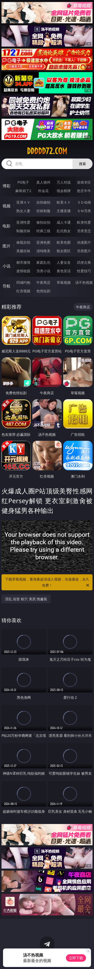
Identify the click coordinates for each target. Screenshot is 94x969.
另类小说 (43, 270)
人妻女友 (64, 262)
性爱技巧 (84, 270)
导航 (7, 286)
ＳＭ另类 (84, 210)
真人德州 (43, 182)
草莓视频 (64, 282)
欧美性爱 (84, 222)
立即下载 (76, 957)
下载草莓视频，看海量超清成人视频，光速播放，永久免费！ (47, 582)
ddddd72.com (47, 151)
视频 (7, 206)
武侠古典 (84, 262)
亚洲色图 (43, 242)
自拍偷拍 (43, 202)
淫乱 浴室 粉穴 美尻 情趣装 (26, 599)
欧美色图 (64, 242)
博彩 (7, 186)
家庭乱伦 (43, 262)
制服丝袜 (23, 230)
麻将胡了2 (23, 190)
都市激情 (23, 262)
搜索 (82, 163)
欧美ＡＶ (64, 202)
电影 (7, 226)
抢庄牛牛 (84, 190)
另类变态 (84, 230)
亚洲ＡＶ (23, 202)
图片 (7, 246)
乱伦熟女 (64, 230)
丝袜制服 (43, 210)
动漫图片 (84, 242)
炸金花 (43, 190)
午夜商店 (43, 282)
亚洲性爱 (23, 222)
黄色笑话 (64, 270)
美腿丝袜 (23, 250)
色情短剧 (43, 291)
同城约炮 (23, 282)
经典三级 (43, 230)
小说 (7, 266)
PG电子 (23, 182)
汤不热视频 (84, 282)
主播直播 (64, 210)
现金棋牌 (64, 190)
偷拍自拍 (43, 222)
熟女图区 (64, 250)
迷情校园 (23, 270)
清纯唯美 (43, 250)
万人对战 (64, 182)
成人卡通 (64, 222)
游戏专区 (84, 182)
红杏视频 (23, 291)
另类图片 (84, 250)
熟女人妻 (23, 210)
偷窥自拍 (23, 242)
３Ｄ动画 (84, 202)
